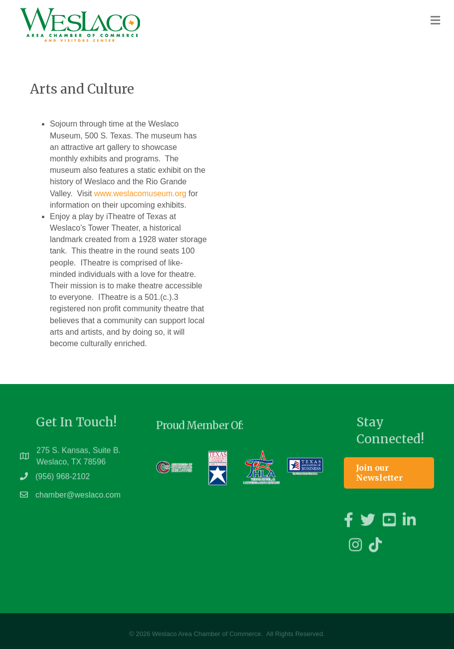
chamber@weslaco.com (78, 499)
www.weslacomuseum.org (140, 193)
